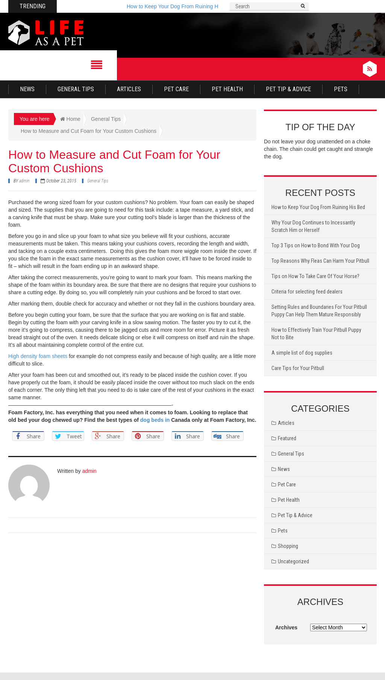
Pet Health (227, 89)
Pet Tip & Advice (288, 89)
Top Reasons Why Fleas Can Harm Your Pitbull (320, 261)
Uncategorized (293, 561)
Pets (340, 89)
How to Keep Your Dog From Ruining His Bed (180, 6)
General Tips (76, 89)
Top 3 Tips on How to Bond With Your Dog (315, 245)
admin (24, 181)
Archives (286, 627)
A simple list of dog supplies (301, 353)
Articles (129, 89)
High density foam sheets (37, 356)
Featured (287, 438)
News (27, 89)
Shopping (288, 546)
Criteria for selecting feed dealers (307, 292)
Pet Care (176, 89)
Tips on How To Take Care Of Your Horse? (315, 276)
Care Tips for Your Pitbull (297, 368)
